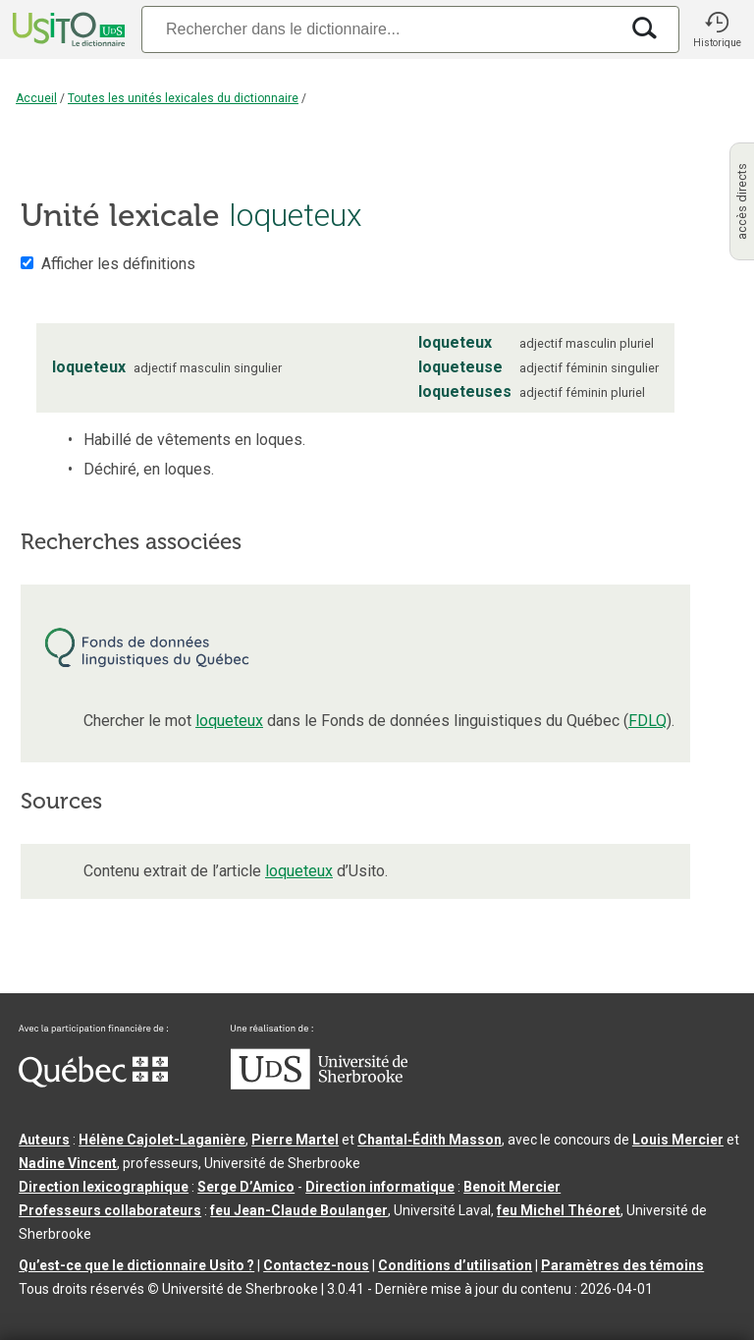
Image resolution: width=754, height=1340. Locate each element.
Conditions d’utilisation (455, 1265)
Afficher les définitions (118, 263)
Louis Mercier (678, 1139)
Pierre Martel (295, 1139)
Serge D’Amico (246, 1187)
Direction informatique (380, 1187)
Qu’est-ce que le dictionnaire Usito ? (136, 1265)
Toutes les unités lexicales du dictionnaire (183, 98)
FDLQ (647, 720)
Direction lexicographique (103, 1187)
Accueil (36, 98)
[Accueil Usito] (67, 29)
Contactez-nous (316, 1265)
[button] (716, 29)
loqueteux (229, 720)
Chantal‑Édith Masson (429, 1139)
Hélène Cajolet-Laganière (162, 1139)
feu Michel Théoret (558, 1210)
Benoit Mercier (512, 1187)
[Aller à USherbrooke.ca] (319, 1084)
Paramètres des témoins (622, 1265)
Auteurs (44, 1139)
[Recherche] (380, 29)
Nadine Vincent (68, 1163)
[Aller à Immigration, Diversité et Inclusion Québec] (93, 1082)
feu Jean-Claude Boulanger (299, 1210)
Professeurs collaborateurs (110, 1210)
